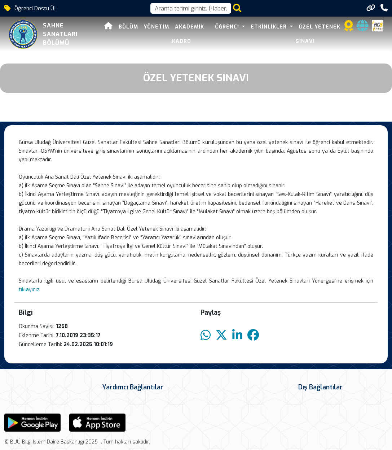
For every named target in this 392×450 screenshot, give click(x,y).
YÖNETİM (156, 26)
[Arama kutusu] (190, 8)
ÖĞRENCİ (228, 26)
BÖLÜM (128, 26)
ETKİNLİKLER (270, 26)
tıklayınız (29, 289)
